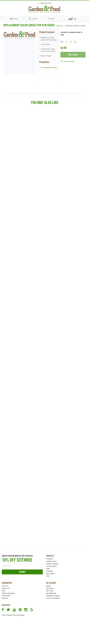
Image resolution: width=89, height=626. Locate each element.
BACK (82, 26)
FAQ (3, 591)
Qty (61, 42)
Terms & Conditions (53, 598)
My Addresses (51, 593)
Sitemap (5, 598)
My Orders (50, 588)
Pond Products (51, 566)
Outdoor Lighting (52, 564)
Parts (48, 569)
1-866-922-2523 (45, 3)
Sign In (48, 586)
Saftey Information (8, 593)
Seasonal (49, 571)
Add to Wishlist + (69, 61)
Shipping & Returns (53, 596)
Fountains (49, 559)
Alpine (61, 26)
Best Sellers (50, 573)
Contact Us (6, 588)
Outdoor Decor (51, 561)
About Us (5, 586)
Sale (47, 576)
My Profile (49, 591)
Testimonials (6, 596)
